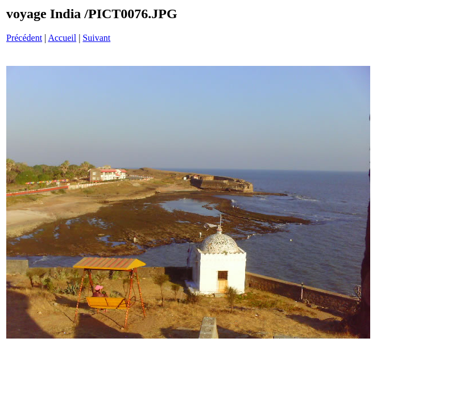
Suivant (96, 38)
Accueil (62, 38)
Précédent (24, 38)
